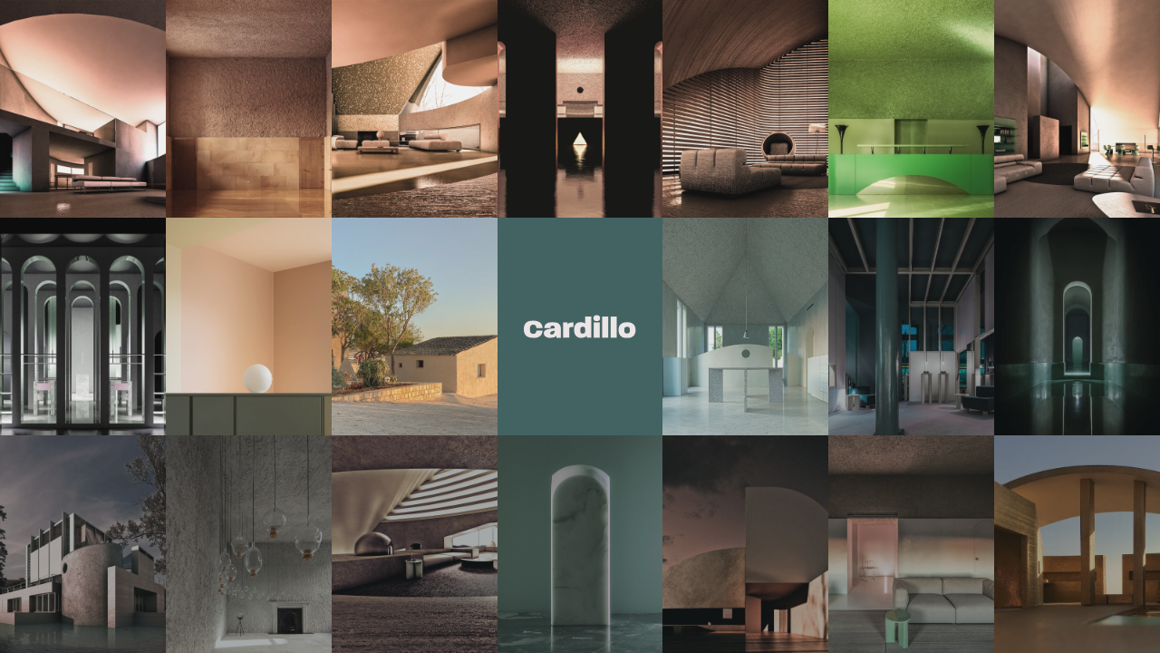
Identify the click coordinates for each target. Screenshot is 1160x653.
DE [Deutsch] (540, 351)
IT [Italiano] (623, 351)
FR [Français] (597, 351)
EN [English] (569, 351)
